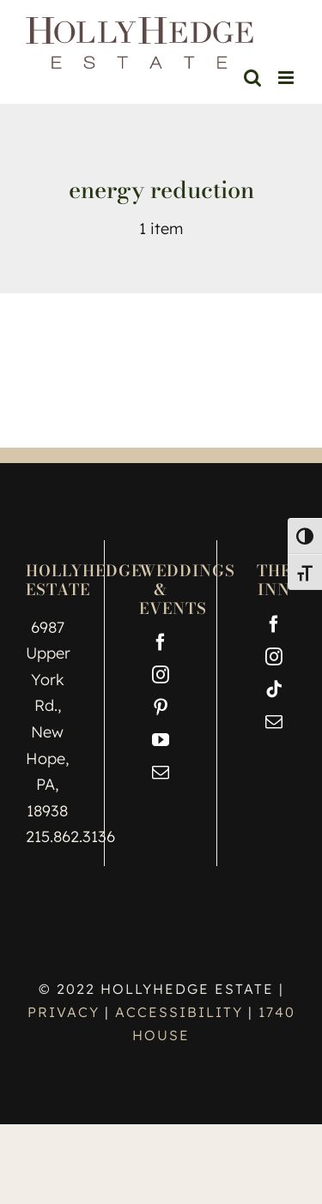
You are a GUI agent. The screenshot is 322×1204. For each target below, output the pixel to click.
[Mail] (160, 772)
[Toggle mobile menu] (287, 78)
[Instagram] (160, 674)
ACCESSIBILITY (179, 1011)
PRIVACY (66, 1011)
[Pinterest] (160, 707)
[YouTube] (160, 740)
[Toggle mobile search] (252, 78)
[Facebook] (160, 642)
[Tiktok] (274, 689)
